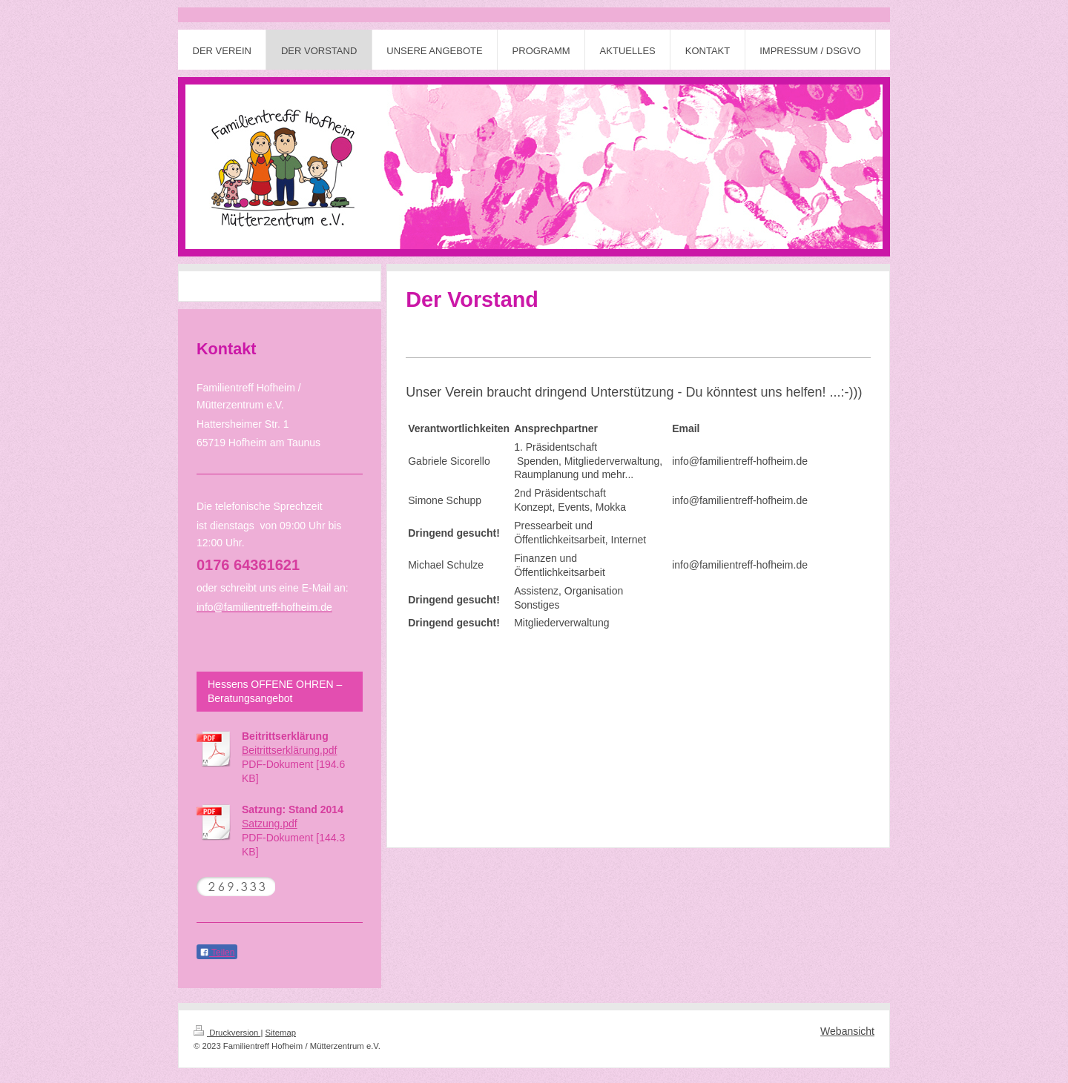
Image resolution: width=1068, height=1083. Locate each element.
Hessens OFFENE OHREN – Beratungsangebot (275, 691)
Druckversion (227, 1032)
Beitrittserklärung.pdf (289, 750)
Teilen (217, 952)
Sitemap (281, 1032)
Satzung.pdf (269, 823)
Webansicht (847, 1031)
